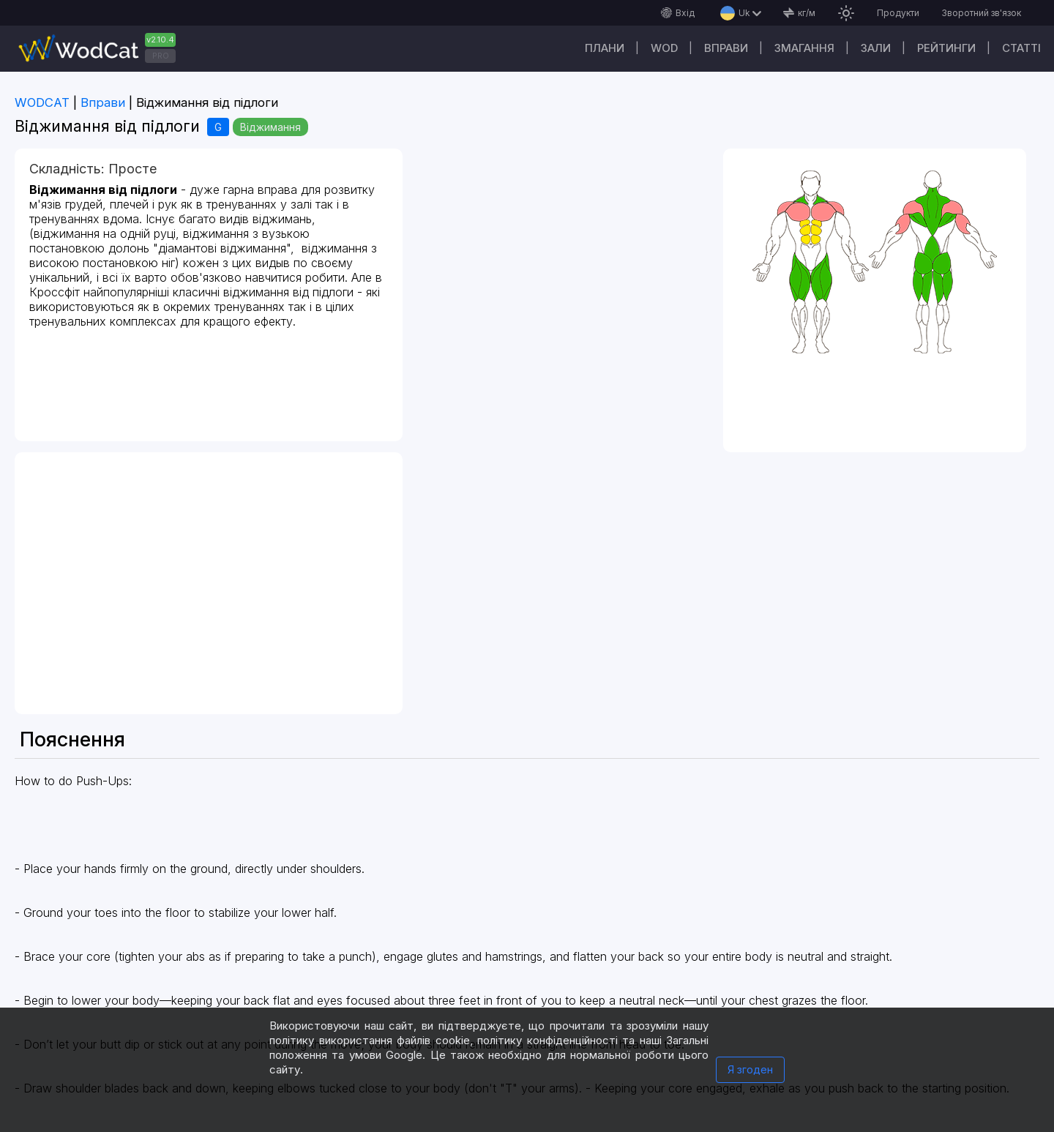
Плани (604, 48)
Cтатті (1021, 48)
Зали (876, 48)
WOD (664, 48)
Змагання (804, 48)
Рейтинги (946, 48)
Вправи (726, 48)
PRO (160, 55)
